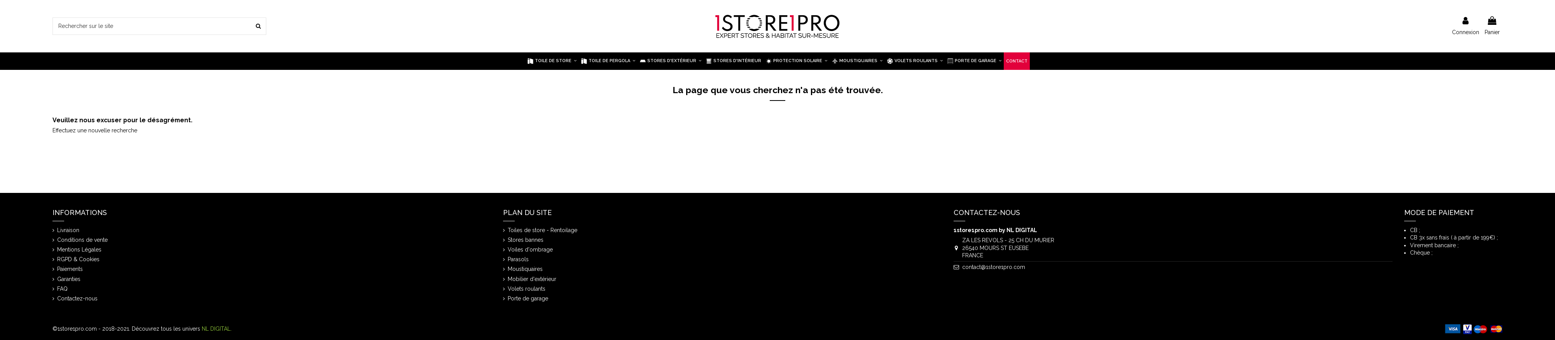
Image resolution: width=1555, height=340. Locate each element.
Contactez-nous (77, 298)
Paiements (70, 269)
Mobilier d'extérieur (532, 279)
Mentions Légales (79, 249)
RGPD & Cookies (78, 259)
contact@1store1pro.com (993, 267)
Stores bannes (525, 240)
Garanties (68, 279)
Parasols (518, 259)
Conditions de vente (82, 240)
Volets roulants (526, 289)
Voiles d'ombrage (530, 249)
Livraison (68, 230)
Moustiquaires (525, 269)
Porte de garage (528, 298)
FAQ (62, 289)
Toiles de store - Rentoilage (542, 230)
